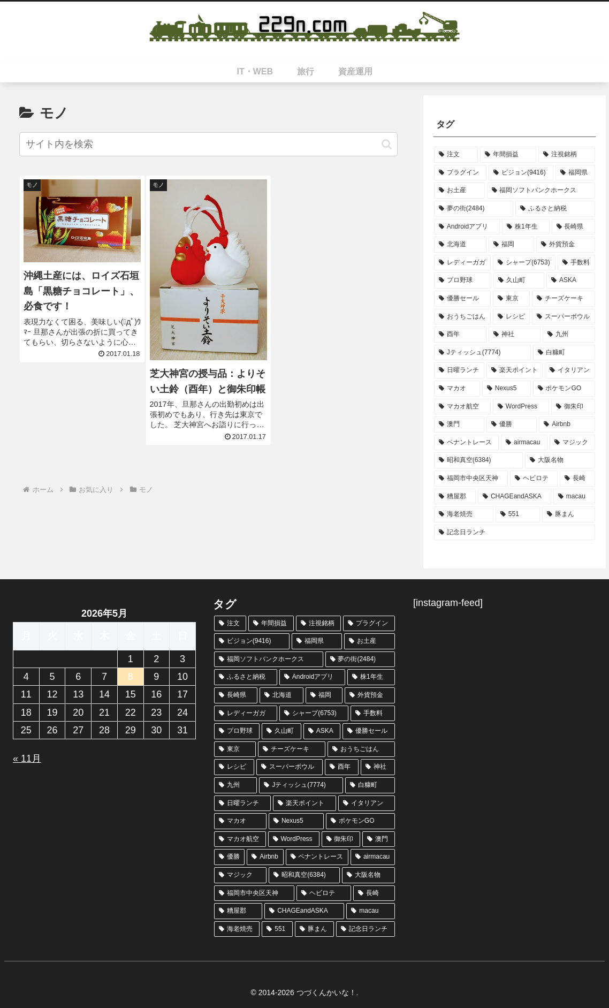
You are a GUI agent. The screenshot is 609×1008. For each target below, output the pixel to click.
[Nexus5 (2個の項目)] (506, 389)
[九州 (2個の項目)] (569, 335)
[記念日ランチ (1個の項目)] (514, 533)
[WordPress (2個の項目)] (521, 407)
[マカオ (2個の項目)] (457, 389)
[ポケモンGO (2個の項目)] (564, 389)
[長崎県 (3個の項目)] (574, 227)
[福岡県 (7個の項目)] (575, 173)
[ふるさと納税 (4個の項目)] (555, 209)
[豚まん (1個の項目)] (568, 514)
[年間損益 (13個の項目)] (508, 155)
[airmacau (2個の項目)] (524, 443)
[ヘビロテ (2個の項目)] (534, 479)
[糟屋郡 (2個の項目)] (455, 497)
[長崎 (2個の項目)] (577, 479)
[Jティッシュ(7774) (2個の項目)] (482, 353)
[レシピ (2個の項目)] (511, 317)
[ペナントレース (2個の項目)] (466, 443)
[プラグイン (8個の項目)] (460, 173)
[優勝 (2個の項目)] (511, 424)
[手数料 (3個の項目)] (576, 263)
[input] (208, 144)
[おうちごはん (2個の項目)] (462, 317)
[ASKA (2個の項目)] (570, 280)
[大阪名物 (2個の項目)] (560, 460)
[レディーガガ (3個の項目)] (462, 263)
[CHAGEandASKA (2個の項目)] (514, 497)
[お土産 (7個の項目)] (459, 191)
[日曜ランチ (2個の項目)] (459, 370)
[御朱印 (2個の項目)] (573, 407)
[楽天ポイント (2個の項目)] (514, 370)
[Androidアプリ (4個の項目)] (467, 227)
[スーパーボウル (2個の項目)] (563, 317)
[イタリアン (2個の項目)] (570, 370)
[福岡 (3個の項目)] (512, 245)
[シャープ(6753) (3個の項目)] (524, 263)
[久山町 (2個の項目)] (518, 280)
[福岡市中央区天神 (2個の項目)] (471, 479)
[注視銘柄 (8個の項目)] (566, 155)
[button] (386, 144)
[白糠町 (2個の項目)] (564, 353)
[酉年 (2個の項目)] (460, 335)
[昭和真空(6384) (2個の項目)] (478, 460)
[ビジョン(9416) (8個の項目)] (521, 173)
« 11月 (27, 758)
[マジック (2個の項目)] (572, 443)
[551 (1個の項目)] (518, 514)
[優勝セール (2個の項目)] (462, 299)
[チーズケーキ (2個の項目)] (563, 299)
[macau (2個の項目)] (574, 497)
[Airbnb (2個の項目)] (567, 424)
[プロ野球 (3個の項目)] (462, 280)
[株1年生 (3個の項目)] (525, 227)
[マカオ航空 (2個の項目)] (462, 407)
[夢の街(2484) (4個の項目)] (473, 209)
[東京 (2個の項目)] (511, 299)
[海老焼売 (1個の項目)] (463, 514)
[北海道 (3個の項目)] (460, 245)
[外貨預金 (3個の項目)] (565, 245)
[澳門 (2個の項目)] (459, 424)
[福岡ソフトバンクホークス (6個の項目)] (541, 191)
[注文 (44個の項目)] (456, 155)
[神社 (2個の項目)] (515, 335)
